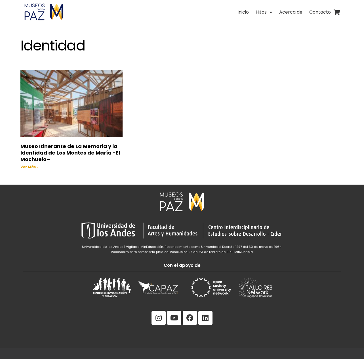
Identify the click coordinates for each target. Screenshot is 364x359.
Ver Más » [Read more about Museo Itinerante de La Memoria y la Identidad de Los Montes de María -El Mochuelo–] (29, 166)
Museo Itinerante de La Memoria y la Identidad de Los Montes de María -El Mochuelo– (70, 153)
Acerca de (290, 12)
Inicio (243, 12)
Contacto (320, 12)
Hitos (264, 12)
